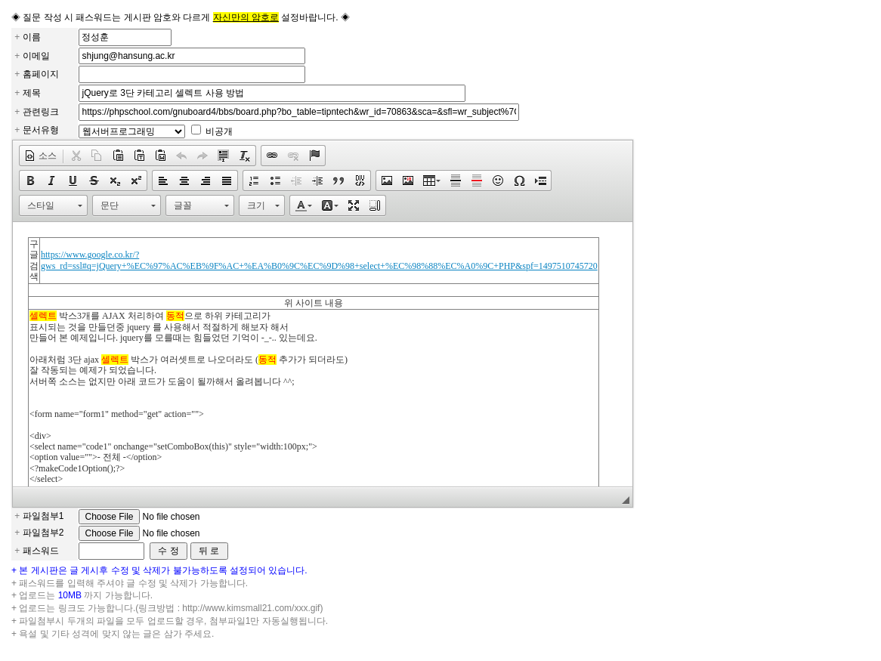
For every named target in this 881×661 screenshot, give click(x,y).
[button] (40, 155)
